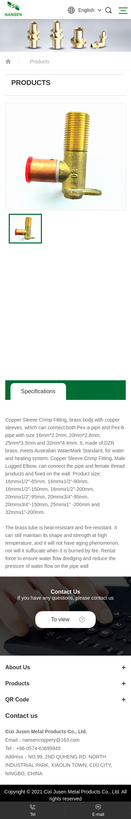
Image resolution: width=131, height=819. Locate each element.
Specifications (38, 391)
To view (60, 619)
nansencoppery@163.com (51, 740)
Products (39, 61)
